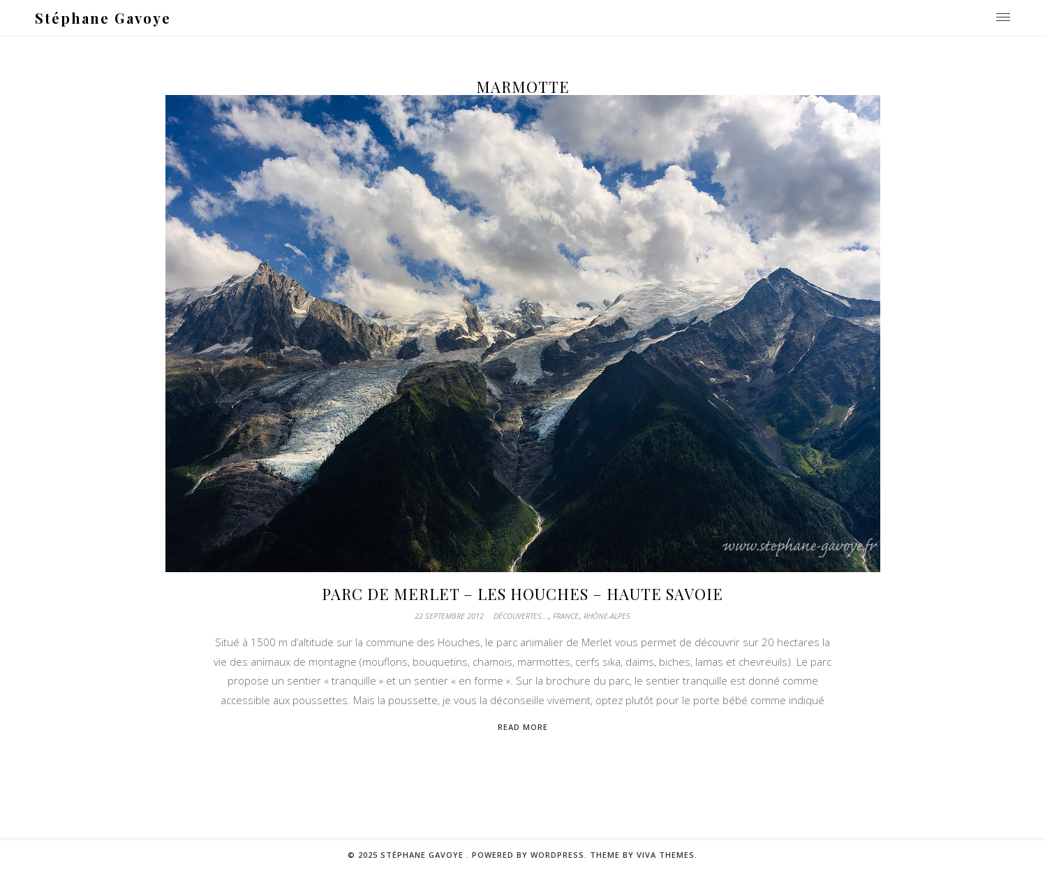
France (566, 616)
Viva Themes (666, 854)
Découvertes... (521, 616)
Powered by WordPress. (531, 854)
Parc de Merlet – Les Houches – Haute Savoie (522, 593)
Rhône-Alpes (607, 616)
